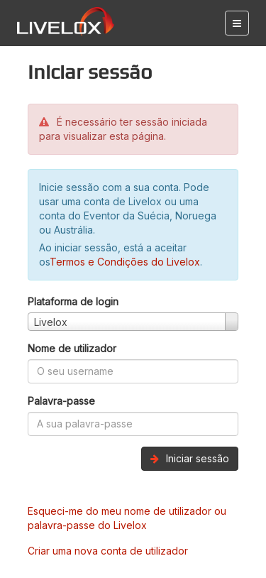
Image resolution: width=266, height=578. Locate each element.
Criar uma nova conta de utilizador (108, 551)
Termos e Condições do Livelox (125, 262)
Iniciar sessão (189, 458)
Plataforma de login (73, 301)
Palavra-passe (61, 401)
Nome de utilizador (72, 348)
